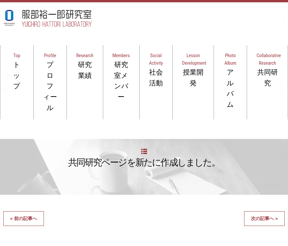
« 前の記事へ (23, 166)
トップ (18, 52)
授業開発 (198, 52)
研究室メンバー (126, 56)
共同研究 (270, 52)
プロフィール (54, 52)
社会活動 (162, 52)
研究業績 (90, 52)
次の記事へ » (264, 166)
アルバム (234, 52)
